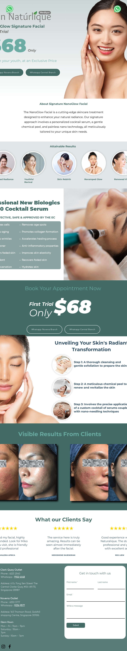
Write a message (75, 606)
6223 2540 (14, 574)
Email (69, 595)
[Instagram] (3, 646)
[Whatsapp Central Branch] (43, 72)
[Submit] (75, 625)
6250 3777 (14, 602)
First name (72, 582)
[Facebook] (9, 646)
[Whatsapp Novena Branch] (44, 329)
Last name (103, 582)
